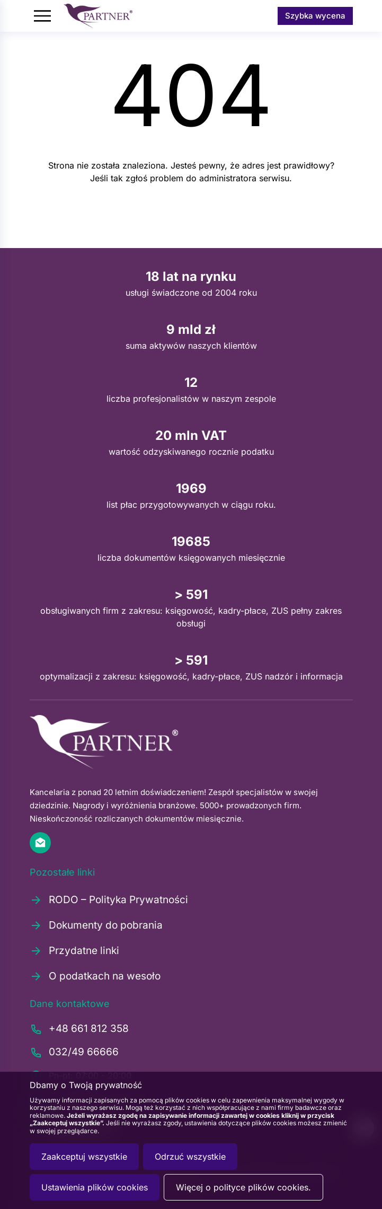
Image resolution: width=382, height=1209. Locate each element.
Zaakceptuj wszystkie (84, 1156)
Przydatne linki (74, 951)
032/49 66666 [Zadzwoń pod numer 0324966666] (74, 1052)
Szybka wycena (315, 16)
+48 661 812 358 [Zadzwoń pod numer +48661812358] (79, 1029)
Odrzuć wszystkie (190, 1156)
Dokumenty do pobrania (96, 925)
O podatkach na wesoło (95, 976)
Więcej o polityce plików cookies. (243, 1187)
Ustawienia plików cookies (94, 1187)
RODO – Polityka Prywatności (109, 900)
